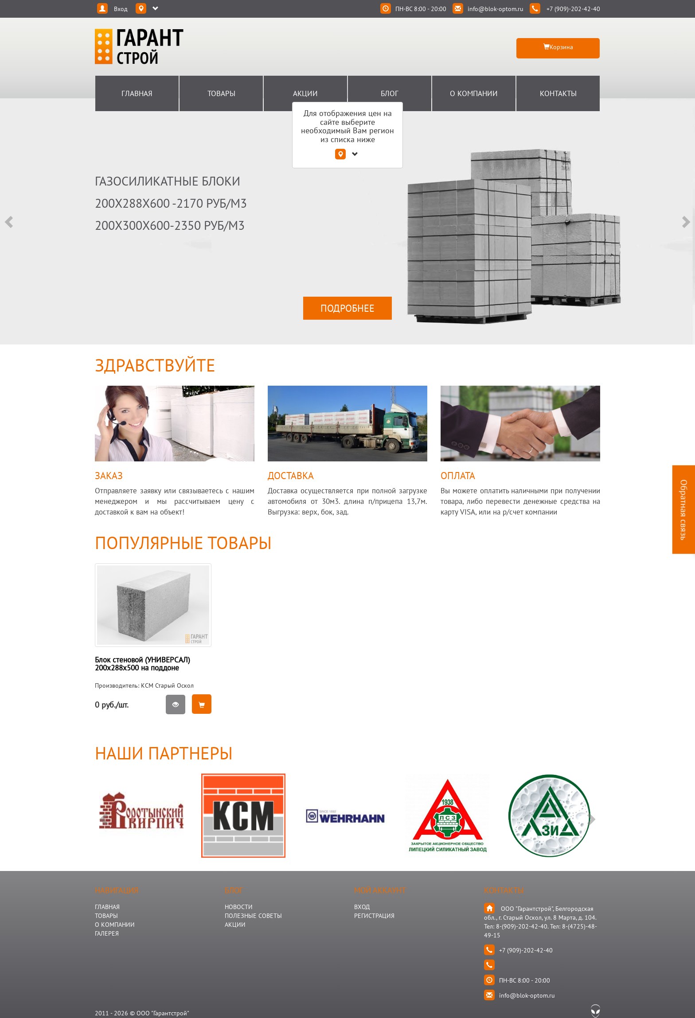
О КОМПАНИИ (115, 925)
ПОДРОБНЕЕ (347, 308)
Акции (305, 93)
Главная (136, 93)
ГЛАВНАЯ (107, 907)
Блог (389, 93)
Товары (221, 93)
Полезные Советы (253, 916)
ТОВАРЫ (106, 916)
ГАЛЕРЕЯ (107, 933)
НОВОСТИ (239, 907)
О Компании (474, 93)
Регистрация (374, 916)
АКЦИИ (235, 925)
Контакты (558, 93)
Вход (362, 907)
